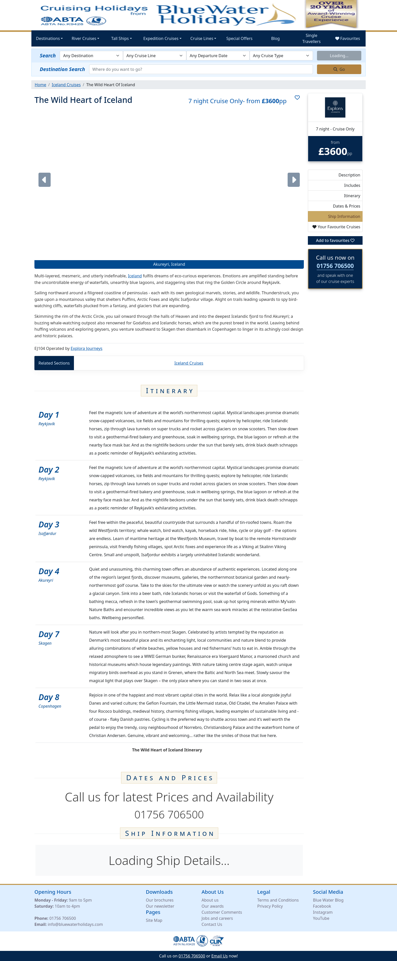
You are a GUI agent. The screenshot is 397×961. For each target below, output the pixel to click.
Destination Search (62, 69)
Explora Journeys (86, 348)
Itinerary (352, 195)
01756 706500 (335, 266)
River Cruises (84, 38)
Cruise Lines (201, 38)
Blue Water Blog (328, 900)
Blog (275, 38)
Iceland (135, 275)
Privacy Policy (270, 906)
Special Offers (239, 38)
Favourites (347, 38)
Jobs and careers (217, 918)
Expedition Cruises (160, 38)
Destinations (48, 38)
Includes (352, 185)
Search (48, 55)
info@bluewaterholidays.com (75, 924)
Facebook (322, 906)
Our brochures (159, 900)
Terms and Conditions (278, 900)
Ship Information (344, 216)
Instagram (323, 912)
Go (339, 69)
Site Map (154, 920)
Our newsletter (160, 906)
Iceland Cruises (188, 363)
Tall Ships (120, 38)
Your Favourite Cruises (336, 227)
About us (210, 900)
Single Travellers (311, 38)
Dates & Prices (346, 206)
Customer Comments (222, 912)
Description (349, 175)
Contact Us (212, 924)
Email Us (219, 956)
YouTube (321, 918)
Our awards (213, 906)
